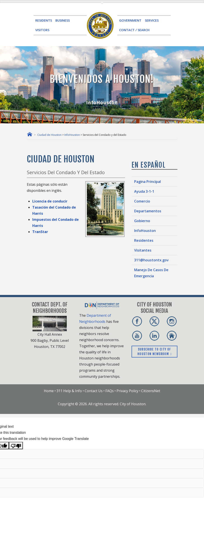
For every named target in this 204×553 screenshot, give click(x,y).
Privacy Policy (127, 390)
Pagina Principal (147, 181)
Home (49, 390)
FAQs (109, 390)
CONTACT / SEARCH (134, 30)
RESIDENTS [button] (43, 20)
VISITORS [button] (42, 30)
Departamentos (147, 211)
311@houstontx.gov (151, 260)
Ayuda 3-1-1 (144, 191)
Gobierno (142, 220)
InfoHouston (72, 135)
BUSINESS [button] (62, 20)
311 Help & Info (69, 390)
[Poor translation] (16, 445)
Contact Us (94, 390)
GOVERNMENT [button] (130, 20)
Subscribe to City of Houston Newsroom (154, 351)
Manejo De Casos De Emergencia (151, 272)
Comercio (142, 201)
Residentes (143, 240)
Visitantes (142, 250)
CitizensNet (150, 390)
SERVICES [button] (152, 20)
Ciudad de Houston (49, 135)
